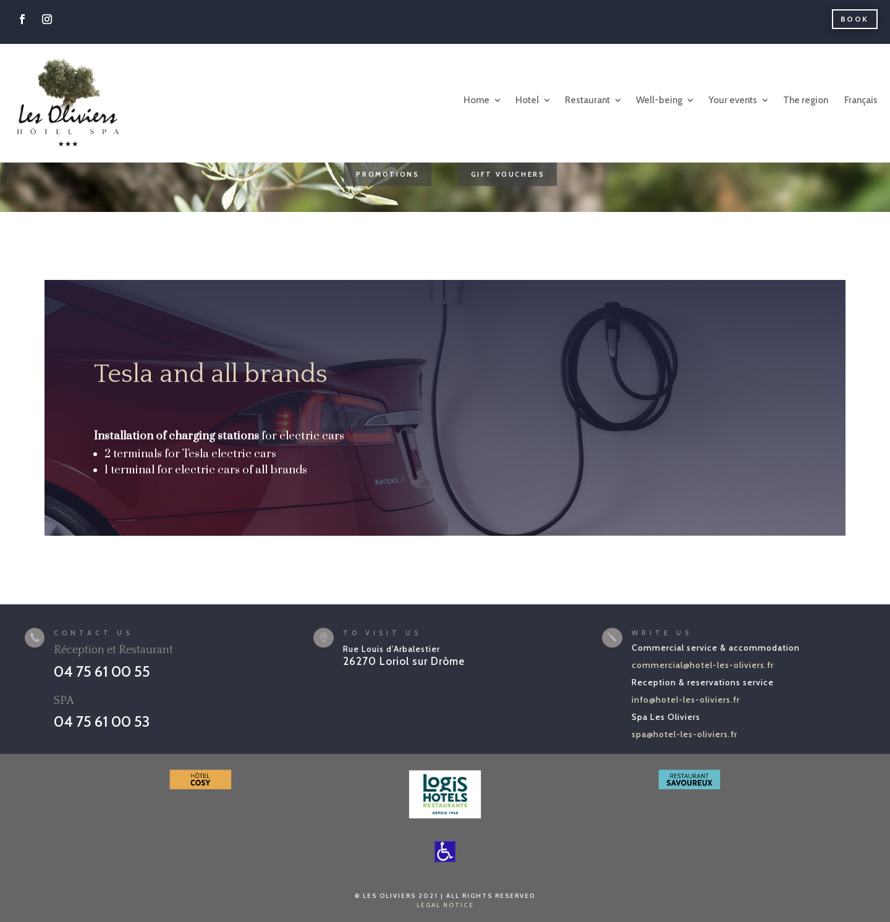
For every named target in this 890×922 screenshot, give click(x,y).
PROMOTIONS (387, 174)
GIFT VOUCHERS (508, 174)
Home (477, 100)
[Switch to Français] (860, 100)
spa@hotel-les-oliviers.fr (684, 734)
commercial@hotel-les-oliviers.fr (703, 664)
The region (805, 100)
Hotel (527, 100)
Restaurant (587, 100)
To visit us (382, 632)
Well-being (659, 100)
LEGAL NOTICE (445, 905)
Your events (732, 100)
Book (855, 18)
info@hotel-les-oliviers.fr (686, 699)
